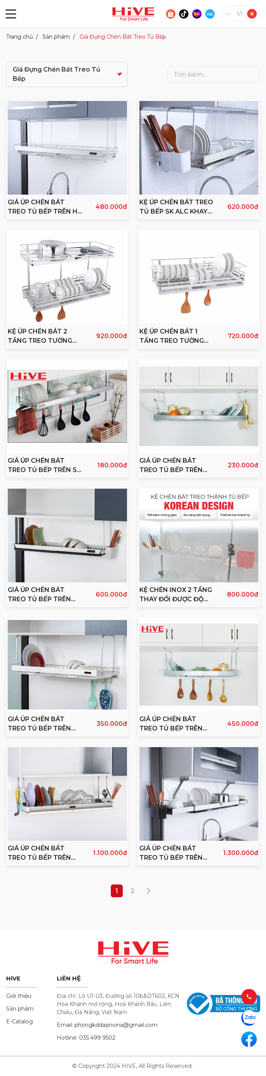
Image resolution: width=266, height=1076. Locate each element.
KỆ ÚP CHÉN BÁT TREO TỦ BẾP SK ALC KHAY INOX (176, 207)
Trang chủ (19, 36)
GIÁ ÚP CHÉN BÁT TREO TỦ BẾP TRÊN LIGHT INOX (171, 466)
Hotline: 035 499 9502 (86, 1037)
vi (240, 13)
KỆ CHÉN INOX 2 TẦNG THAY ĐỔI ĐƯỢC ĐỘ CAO (175, 595)
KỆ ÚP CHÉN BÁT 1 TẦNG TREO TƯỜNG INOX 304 (171, 337)
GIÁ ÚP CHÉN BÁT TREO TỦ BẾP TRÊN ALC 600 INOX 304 (171, 724)
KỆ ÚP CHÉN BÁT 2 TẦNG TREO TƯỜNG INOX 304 (40, 337)
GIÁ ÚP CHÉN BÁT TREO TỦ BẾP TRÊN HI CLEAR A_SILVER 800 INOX (44, 207)
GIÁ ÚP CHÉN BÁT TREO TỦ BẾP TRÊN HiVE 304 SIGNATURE (42, 595)
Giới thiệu (18, 995)
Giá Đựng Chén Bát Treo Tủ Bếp (123, 36)
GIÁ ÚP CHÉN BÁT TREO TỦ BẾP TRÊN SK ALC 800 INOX (44, 466)
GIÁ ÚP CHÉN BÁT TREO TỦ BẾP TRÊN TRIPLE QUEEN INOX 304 (172, 853)
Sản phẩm (56, 36)
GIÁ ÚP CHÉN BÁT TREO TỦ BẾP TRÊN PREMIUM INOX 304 (39, 853)
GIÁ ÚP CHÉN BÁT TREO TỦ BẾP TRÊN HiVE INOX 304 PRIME (42, 724)
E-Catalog (19, 1021)
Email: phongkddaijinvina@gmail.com (107, 1024)
